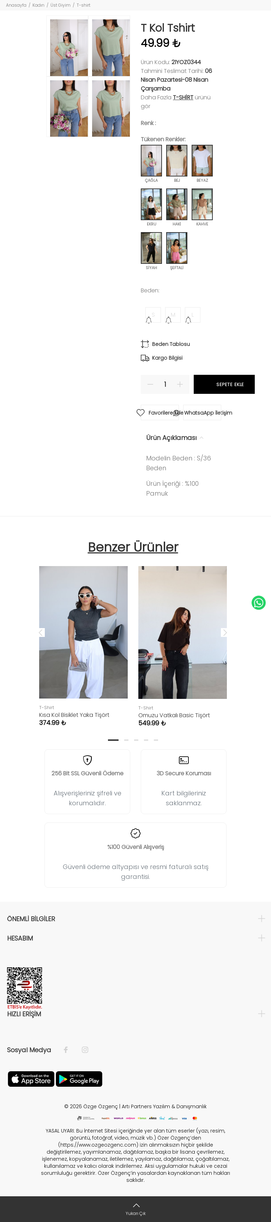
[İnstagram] (81, 1050)
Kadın (38, 5)
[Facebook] (69, 1050)
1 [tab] (113, 740)
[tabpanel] (83, 639)
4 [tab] (146, 740)
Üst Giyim (60, 5)
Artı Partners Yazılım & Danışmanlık (164, 1106)
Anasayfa (16, 5)
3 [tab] (136, 740)
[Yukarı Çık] (135, 1209)
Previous (40, 632)
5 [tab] (156, 740)
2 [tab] (126, 740)
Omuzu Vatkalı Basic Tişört (174, 715)
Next (225, 632)
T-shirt (83, 5)
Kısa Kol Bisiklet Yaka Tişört (74, 715)
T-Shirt (183, 97)
